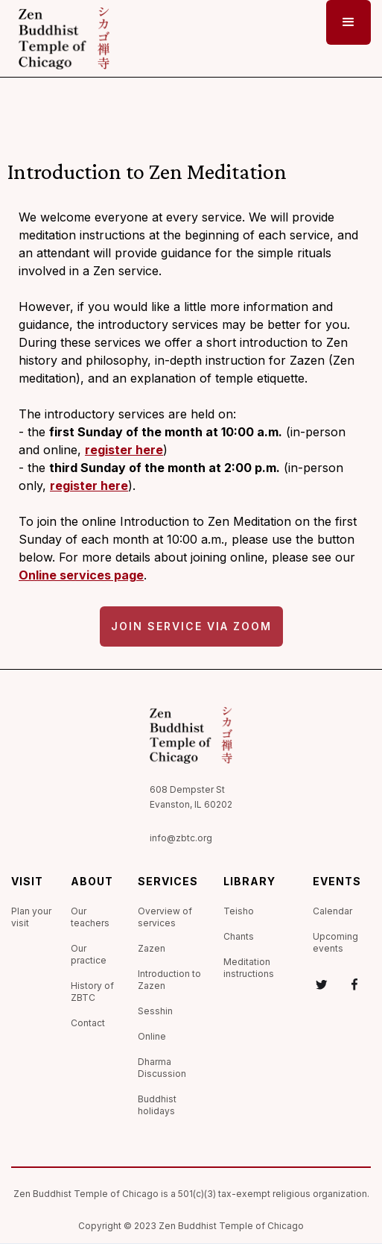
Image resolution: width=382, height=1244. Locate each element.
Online (152, 1036)
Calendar (332, 911)
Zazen (151, 948)
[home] (60, 38)
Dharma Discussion (162, 1067)
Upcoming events (335, 942)
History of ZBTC (92, 991)
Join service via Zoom (191, 626)
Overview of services (165, 917)
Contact (88, 1022)
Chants (238, 936)
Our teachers (90, 917)
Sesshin (155, 1011)
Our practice (88, 954)
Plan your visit (31, 917)
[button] (348, 22)
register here (124, 449)
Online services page (81, 575)
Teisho (238, 911)
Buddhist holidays (157, 1104)
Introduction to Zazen (169, 979)
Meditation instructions (248, 967)
